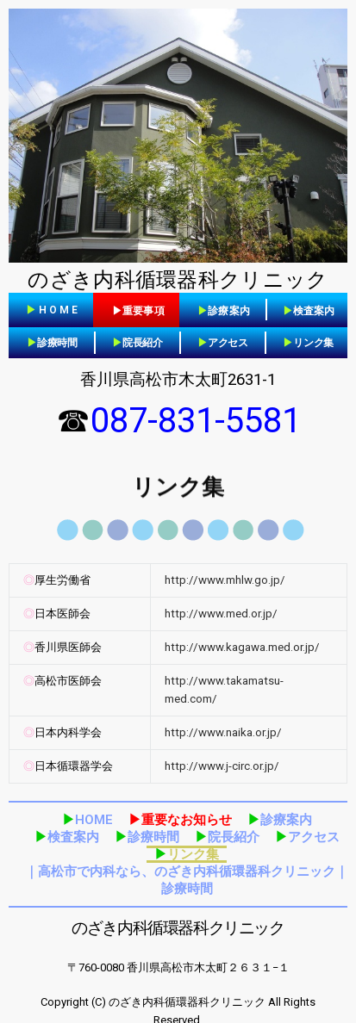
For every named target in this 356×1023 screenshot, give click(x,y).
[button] (53, 310)
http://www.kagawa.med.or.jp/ (242, 647)
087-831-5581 (196, 420)
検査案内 (66, 837)
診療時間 (52, 343)
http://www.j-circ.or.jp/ (222, 766)
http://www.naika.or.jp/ (223, 732)
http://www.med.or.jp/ (221, 613)
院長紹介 (137, 343)
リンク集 (308, 343)
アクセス (222, 343)
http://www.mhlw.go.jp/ (225, 580)
